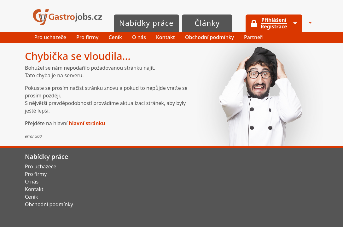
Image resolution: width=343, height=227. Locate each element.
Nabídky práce (146, 23)
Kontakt (165, 37)
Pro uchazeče (50, 37)
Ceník (115, 37)
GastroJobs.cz (67, 17)
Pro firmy (87, 37)
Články (207, 23)
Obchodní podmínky (209, 37)
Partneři (254, 37)
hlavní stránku (87, 123)
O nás (139, 37)
